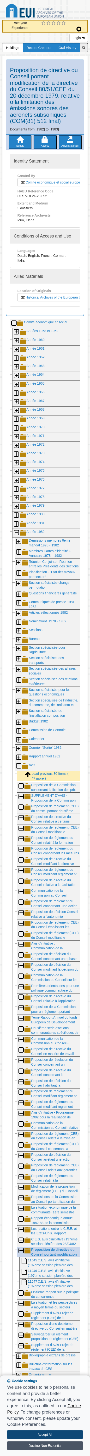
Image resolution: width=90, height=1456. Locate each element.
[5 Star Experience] (64, 23)
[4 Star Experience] (59, 23)
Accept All (45, 1434)
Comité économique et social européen (51, 182)
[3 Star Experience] (54, 23)
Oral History (67, 48)
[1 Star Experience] (44, 23)
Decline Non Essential (45, 1446)
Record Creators (39, 48)
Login (78, 38)
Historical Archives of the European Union (52, 297)
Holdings (12, 48)
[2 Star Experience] (49, 23)
